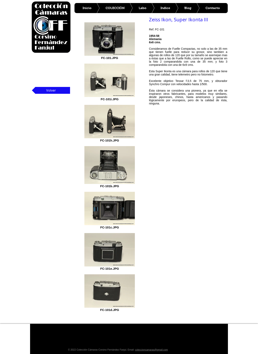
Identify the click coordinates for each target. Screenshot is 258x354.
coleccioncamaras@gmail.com (151, 349)
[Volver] (51, 90)
